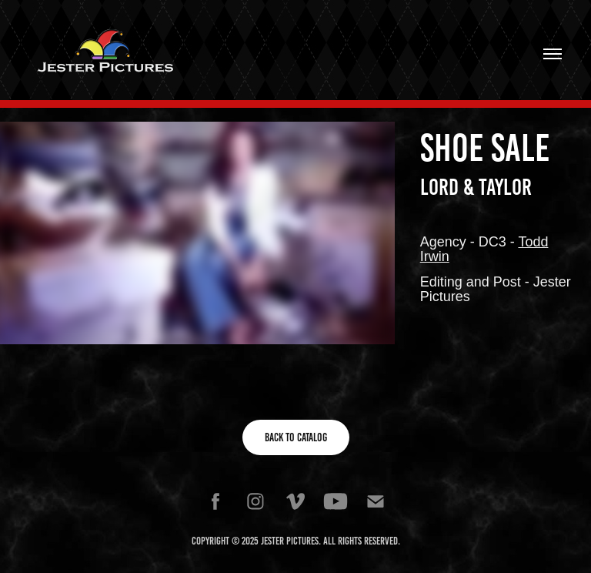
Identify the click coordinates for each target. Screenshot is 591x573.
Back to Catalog (296, 437)
